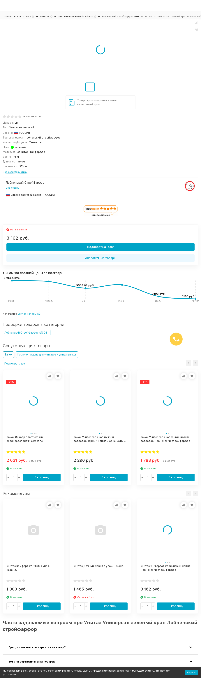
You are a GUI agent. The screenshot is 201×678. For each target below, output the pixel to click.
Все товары (13, 187)
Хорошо (191, 672)
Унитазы (44, 16)
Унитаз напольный (29, 313)
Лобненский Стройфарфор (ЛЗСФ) (122, 16)
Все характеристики (15, 172)
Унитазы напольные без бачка (75, 16)
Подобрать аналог (100, 247)
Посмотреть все (14, 363)
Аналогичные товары (100, 258)
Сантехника (24, 16)
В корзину (41, 477)
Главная (7, 16)
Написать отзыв (32, 116)
